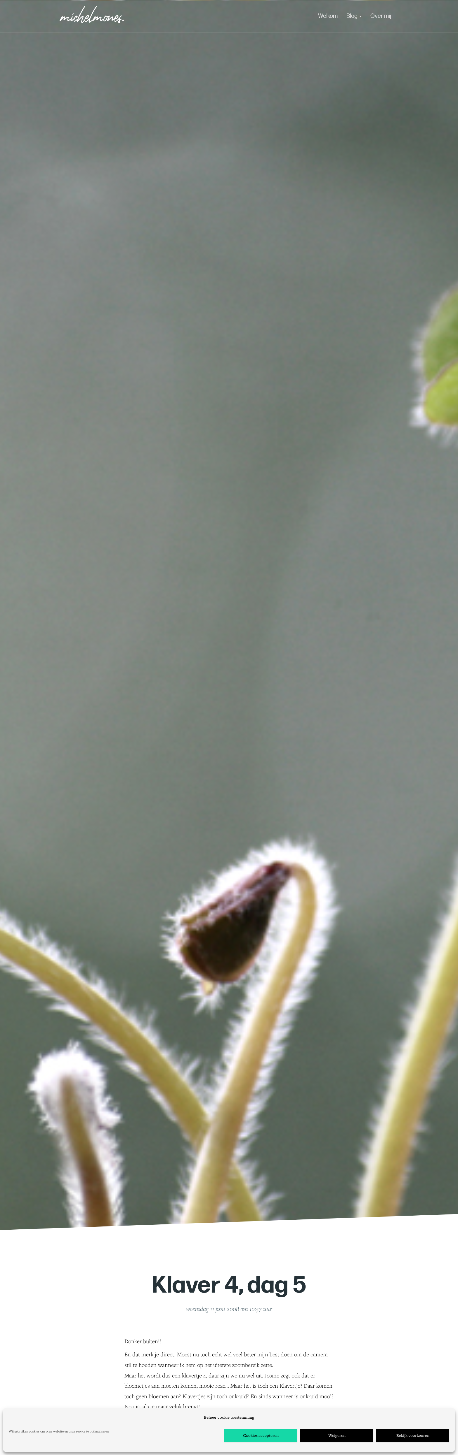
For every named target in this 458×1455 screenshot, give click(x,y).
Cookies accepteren (261, 1435)
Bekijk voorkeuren (412, 1435)
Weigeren (337, 1435)
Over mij (380, 16)
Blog (354, 16)
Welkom (328, 16)
